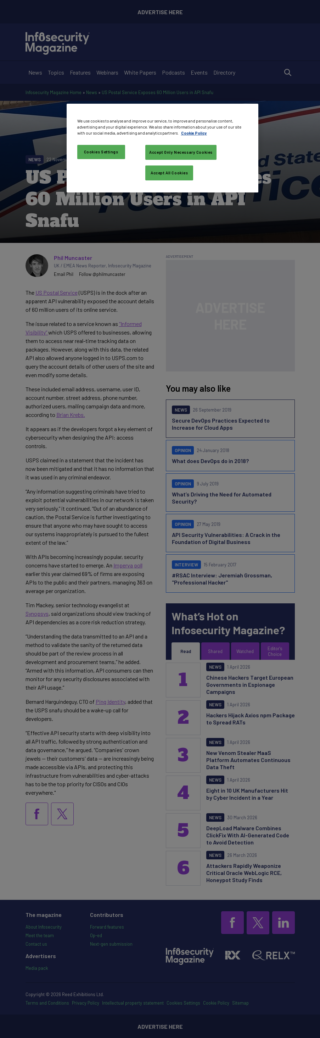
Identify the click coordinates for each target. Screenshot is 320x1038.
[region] (163, 148)
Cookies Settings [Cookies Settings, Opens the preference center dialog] (101, 152)
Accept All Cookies (169, 172)
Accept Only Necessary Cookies (181, 152)
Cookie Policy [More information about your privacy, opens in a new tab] (194, 133)
